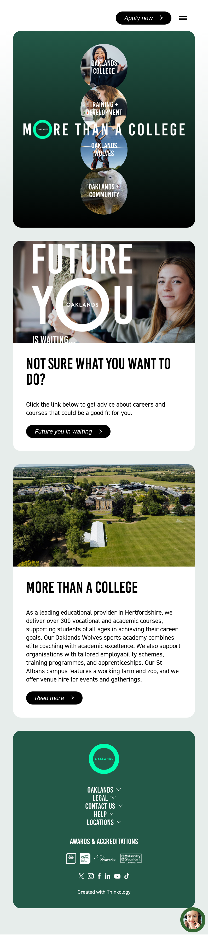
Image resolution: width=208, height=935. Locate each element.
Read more (49, 698)
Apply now (138, 18)
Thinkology (118, 892)
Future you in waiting (63, 432)
